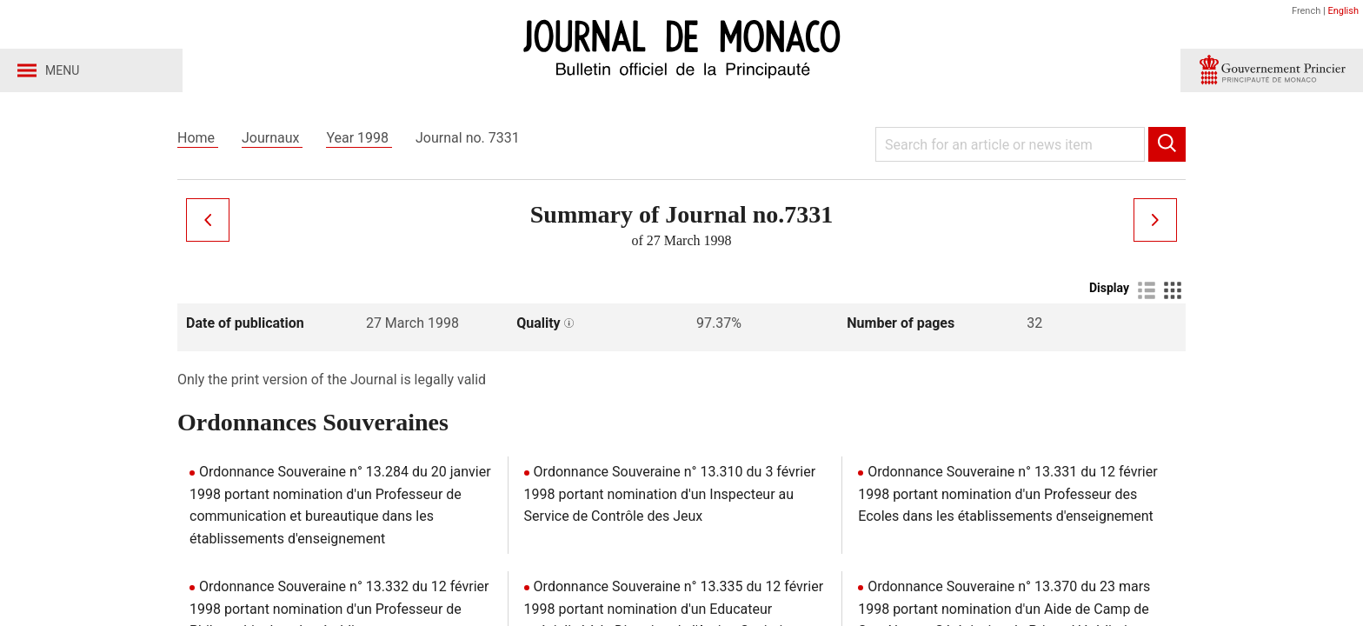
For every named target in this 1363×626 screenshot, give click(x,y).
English (1343, 11)
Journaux (272, 138)
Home (197, 138)
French (1306, 11)
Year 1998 (359, 138)
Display (1109, 288)
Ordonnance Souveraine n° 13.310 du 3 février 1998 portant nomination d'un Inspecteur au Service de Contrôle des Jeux (669, 493)
